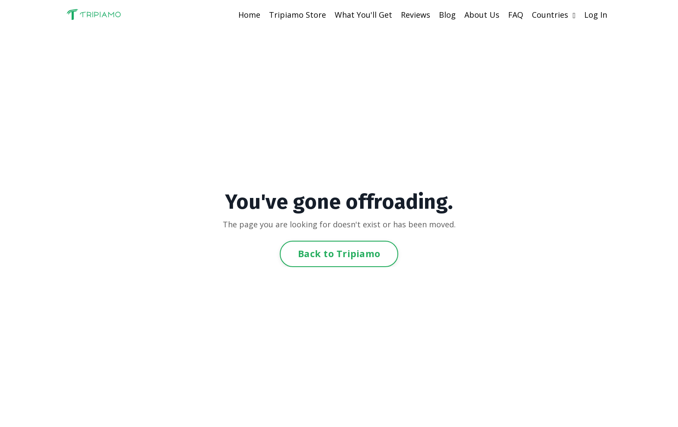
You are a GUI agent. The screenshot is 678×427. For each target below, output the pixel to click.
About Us (481, 15)
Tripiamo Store (297, 15)
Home (249, 15)
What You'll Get (363, 15)
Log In (595, 15)
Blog (447, 15)
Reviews (415, 15)
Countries (554, 15)
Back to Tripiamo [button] (339, 253)
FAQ (515, 15)
